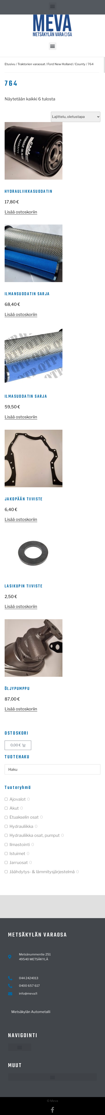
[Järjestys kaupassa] (75, 117)
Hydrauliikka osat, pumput (34, 835)
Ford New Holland (60, 64)
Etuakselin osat (24, 817)
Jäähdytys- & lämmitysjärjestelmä (42, 871)
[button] (52, 6)
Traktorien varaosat (31, 64)
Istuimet (17, 853)
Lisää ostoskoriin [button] (21, 212)
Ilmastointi (19, 844)
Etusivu (10, 64)
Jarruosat (18, 862)
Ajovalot (17, 799)
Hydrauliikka (21, 826)
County (80, 64)
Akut (14, 808)
